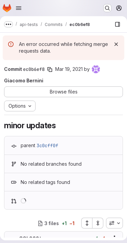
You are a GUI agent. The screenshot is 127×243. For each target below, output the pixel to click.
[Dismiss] (116, 44)
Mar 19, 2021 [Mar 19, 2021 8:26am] (69, 69)
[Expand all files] (86, 223)
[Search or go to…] (107, 8)
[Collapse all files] (97, 223)
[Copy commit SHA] (50, 69)
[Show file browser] (117, 24)
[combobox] (114, 223)
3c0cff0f (47, 145)
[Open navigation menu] (18, 8)
